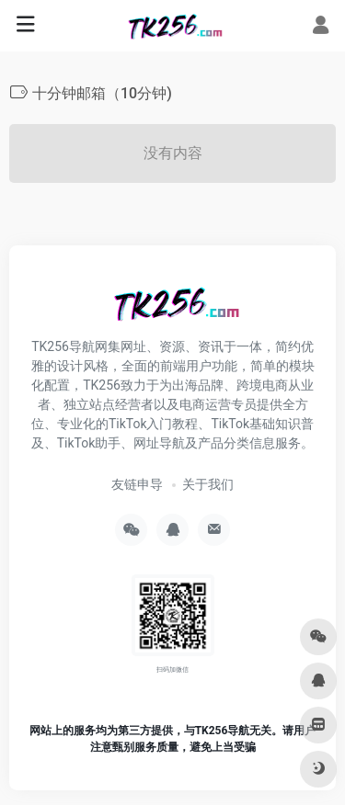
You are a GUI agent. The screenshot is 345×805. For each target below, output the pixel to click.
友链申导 (137, 484)
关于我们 (208, 484)
